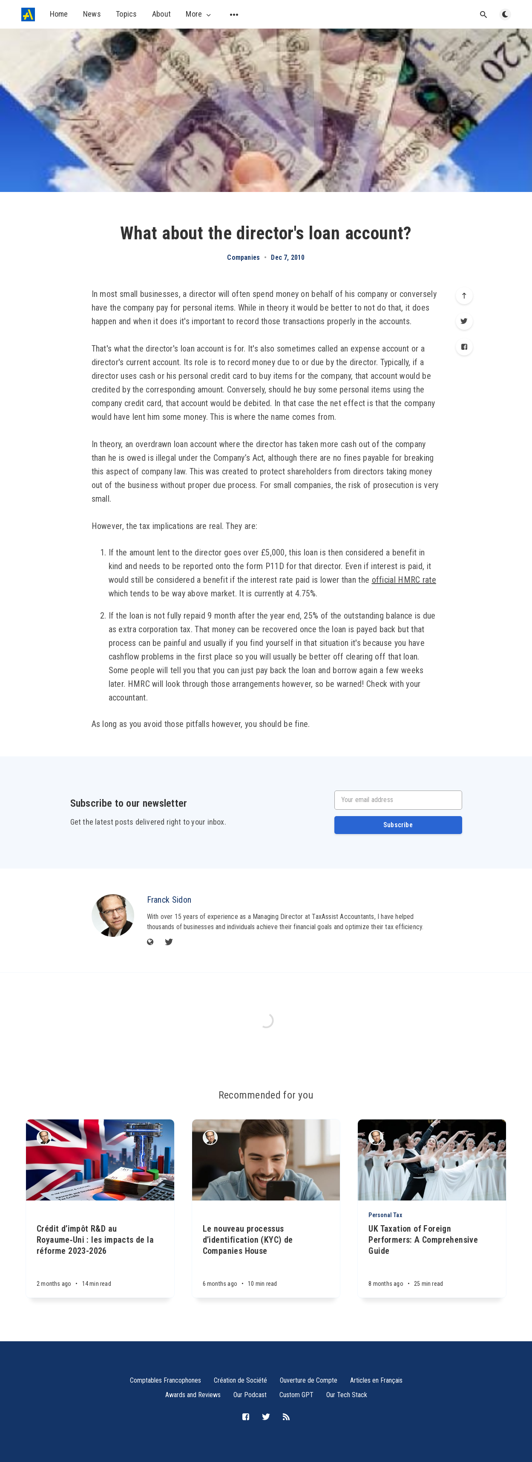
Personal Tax (385, 1215)
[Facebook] (464, 346)
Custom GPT (296, 1395)
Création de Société (240, 1380)
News (92, 13)
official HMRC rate (404, 580)
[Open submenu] (234, 14)
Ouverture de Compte (308, 1380)
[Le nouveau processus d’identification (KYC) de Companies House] (266, 1249)
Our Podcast (250, 1395)
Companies (243, 258)
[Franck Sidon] (113, 915)
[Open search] (484, 14)
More (199, 14)
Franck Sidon (169, 900)
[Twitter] (464, 321)
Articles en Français (376, 1380)
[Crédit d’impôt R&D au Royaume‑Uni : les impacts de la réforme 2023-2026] (100, 1249)
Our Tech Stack (346, 1395)
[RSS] (286, 1417)
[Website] (150, 943)
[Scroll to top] (464, 295)
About (161, 13)
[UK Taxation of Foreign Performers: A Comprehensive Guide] (432, 1260)
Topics (126, 13)
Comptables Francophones (165, 1380)
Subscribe (398, 825)
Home (59, 13)
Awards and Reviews (193, 1395)
